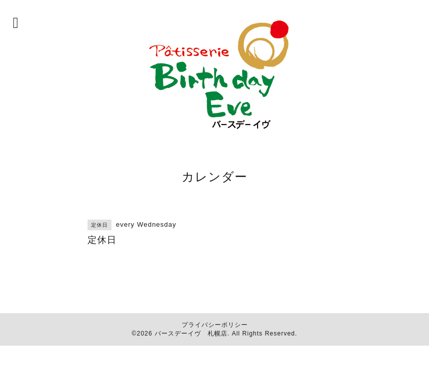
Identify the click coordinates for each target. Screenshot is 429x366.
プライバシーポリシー (215, 324)
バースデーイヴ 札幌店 (191, 333)
